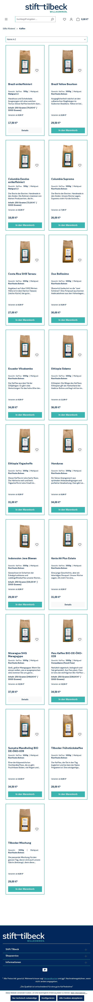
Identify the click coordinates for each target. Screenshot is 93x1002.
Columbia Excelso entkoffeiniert (18, 181)
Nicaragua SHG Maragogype (17, 655)
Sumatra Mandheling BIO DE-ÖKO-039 (23, 750)
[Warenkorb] (82, 19)
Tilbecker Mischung (19, 842)
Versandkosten (51, 978)
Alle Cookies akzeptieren (70, 998)
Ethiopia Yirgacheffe (20, 463)
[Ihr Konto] (71, 19)
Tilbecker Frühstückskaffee (67, 748)
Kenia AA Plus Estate (63, 558)
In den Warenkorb (67, 130)
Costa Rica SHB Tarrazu (22, 273)
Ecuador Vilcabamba (20, 368)
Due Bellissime (60, 273)
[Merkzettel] (64, 19)
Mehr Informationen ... (79, 993)
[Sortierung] (46, 39)
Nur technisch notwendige (24, 998)
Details (25, 130)
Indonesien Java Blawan (22, 558)
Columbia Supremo (62, 179)
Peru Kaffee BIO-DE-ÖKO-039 (66, 655)
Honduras (57, 463)
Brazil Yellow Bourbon (64, 84)
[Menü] (6, 19)
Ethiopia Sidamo (61, 368)
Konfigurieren (48, 998)
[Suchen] (52, 19)
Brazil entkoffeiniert (20, 84)
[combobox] (32, 19)
